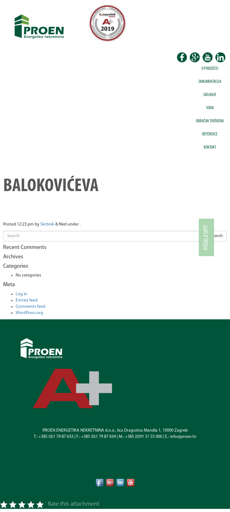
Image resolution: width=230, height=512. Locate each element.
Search (216, 236)
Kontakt (210, 147)
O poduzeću (210, 68)
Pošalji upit (206, 237)
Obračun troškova (210, 121)
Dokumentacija (210, 81)
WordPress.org (29, 313)
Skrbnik (47, 224)
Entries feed (27, 300)
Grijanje (209, 95)
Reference (210, 134)
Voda (210, 108)
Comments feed (30, 306)
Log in (21, 294)
